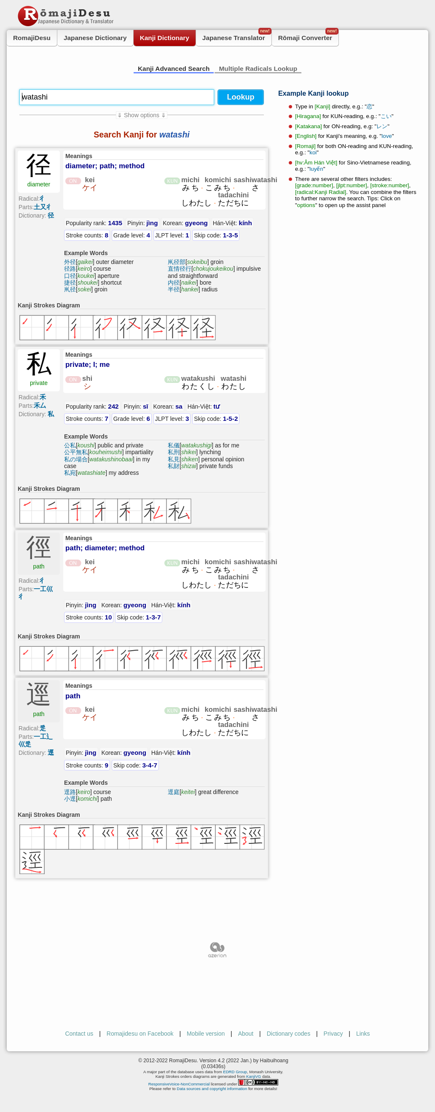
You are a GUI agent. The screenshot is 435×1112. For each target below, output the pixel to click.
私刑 (174, 452)
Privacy (333, 1033)
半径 (174, 289)
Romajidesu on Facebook (140, 1033)
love (386, 136)
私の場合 (76, 459)
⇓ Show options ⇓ (141, 115)
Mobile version (206, 1033)
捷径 (70, 282)
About (246, 1033)
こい (386, 116)
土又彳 (43, 206)
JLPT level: (172, 235)
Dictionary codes (289, 1033)
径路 (70, 268)
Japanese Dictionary (95, 37)
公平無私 (76, 452)
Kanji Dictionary (164, 37)
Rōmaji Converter (308, 35)
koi (313, 152)
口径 (70, 275)
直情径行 (179, 268)
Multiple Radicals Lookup (258, 68)
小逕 (70, 798)
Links (363, 1033)
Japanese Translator (236, 35)
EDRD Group (235, 1071)
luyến (316, 169)
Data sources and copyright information (212, 1088)
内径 (174, 282)
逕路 (70, 792)
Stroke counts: (87, 235)
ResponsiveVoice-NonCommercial (179, 1084)
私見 (174, 459)
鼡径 (70, 289)
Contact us (79, 1033)
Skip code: (216, 235)
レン (381, 126)
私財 (174, 466)
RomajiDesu (32, 37)
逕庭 (174, 792)
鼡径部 (176, 261)
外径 (70, 261)
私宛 (70, 472)
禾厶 (40, 405)
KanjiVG (253, 1076)
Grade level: (131, 235)
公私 (70, 445)
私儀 (174, 445)
